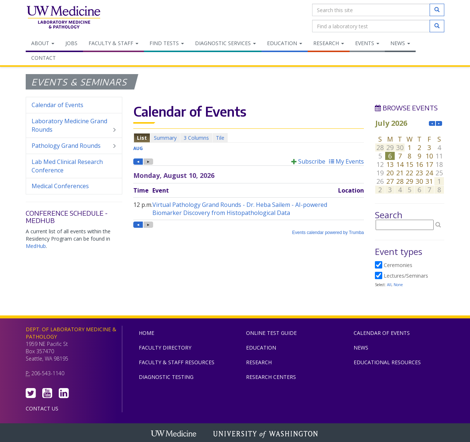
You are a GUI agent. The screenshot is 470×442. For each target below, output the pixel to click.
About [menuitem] (42, 43)
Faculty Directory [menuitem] (165, 347)
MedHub (36, 245)
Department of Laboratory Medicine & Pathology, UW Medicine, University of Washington (63, 18)
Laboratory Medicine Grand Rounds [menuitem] (74, 125)
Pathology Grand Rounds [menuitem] (74, 146)
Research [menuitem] (328, 43)
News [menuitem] (400, 43)
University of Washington (266, 434)
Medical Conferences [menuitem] (60, 186)
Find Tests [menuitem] (166, 43)
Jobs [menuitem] (71, 43)
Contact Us (42, 408)
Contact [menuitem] (43, 57)
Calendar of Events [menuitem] (57, 105)
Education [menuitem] (284, 43)
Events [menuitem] (367, 43)
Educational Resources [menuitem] (387, 362)
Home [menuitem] (146, 332)
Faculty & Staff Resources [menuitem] (176, 362)
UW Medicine (174, 434)
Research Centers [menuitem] (271, 376)
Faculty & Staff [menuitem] (113, 43)
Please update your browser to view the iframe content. (248, 137)
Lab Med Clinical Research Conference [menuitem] (67, 166)
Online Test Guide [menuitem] (271, 332)
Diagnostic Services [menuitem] (225, 43)
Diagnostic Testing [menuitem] (166, 376)
